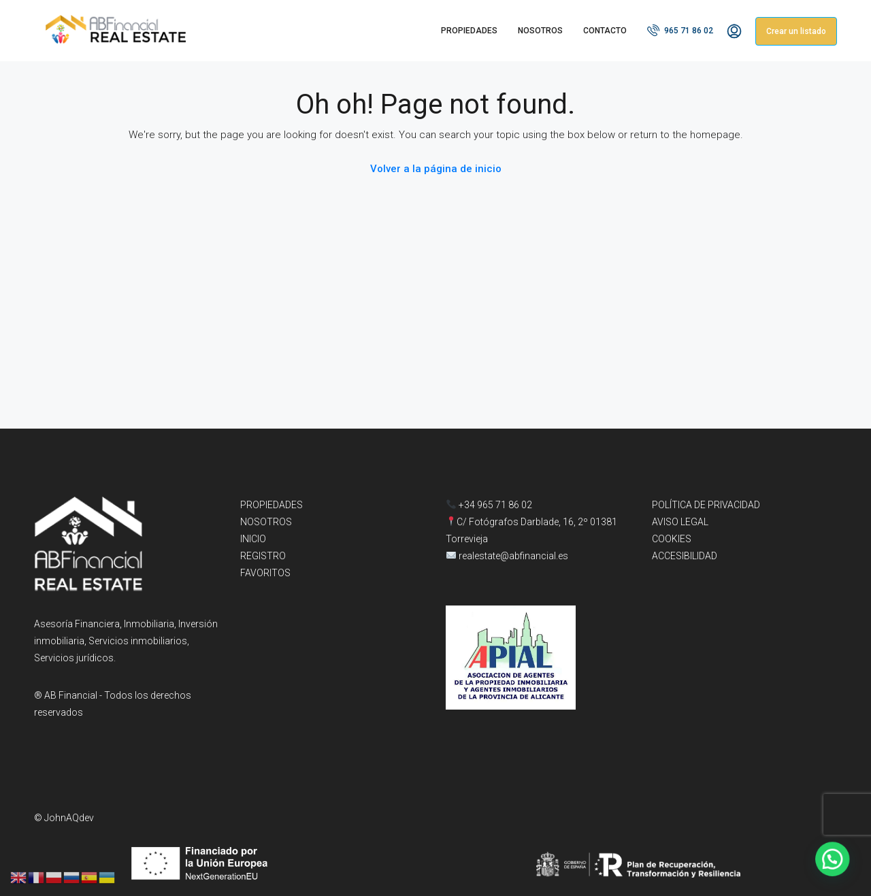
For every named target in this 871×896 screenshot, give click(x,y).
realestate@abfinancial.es (513, 555)
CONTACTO (605, 30)
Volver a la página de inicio (436, 169)
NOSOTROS (540, 30)
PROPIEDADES (469, 30)
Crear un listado (796, 31)
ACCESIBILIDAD (684, 555)
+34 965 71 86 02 (489, 504)
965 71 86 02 (680, 30)
